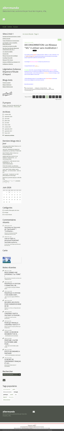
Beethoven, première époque (9, 177)
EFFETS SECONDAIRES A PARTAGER (12, 352)
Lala (5, 239)
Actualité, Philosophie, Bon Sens (11, 210)
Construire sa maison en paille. (10, 46)
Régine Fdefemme (7, 84)
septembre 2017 (8, 131)
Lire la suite (17, 106)
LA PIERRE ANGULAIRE (12, 146)
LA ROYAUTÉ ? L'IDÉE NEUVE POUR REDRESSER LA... (11, 161)
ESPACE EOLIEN (6, 38)
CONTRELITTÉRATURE (15, 151)
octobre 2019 (8, 127)
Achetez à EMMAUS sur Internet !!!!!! (11, 62)
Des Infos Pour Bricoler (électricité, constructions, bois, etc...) (11, 48)
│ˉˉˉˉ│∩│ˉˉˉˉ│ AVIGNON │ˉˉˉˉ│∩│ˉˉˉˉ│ (11, 181)
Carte (5, 250)
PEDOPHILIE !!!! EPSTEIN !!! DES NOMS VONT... (12, 294)
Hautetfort (34, 425)
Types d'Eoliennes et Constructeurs (11, 40)
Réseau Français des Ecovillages (10, 55)
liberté (5, 397)
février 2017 (7, 133)
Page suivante (58, 99)
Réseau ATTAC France (8, 60)
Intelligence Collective (8, 64)
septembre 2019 (8, 129)
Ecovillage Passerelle (7, 58)
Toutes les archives (9, 135)
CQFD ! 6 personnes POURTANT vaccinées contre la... (11, 240)
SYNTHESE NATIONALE (15, 167)
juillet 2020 (7, 120)
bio (16, 394)
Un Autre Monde (8, 214)
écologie (6, 212)
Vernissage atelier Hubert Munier (10, 146)
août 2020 (7, 118)
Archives (10, 27)
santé (11, 394)
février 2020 (7, 124)
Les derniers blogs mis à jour (24, 426)
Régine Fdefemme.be (8, 86)
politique (5, 394)
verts (13, 389)
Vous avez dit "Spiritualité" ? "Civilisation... (12, 229)
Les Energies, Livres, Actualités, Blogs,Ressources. (10, 43)
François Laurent (6, 82)
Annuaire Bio (5, 53)
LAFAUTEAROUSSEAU (8, 164)
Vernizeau (7, 227)
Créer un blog (30, 425)
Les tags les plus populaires (40, 426)
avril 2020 (7, 122)
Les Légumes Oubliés (7, 51)
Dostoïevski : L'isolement (8, 174)
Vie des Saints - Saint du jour (12, 171)
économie (11, 397)
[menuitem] (5, 27)
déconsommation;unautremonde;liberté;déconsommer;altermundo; (39, 89)
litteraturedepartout (7, 154)
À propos (15, 27)
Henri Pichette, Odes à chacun (10, 153)
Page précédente (28, 96)
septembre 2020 (8, 116)
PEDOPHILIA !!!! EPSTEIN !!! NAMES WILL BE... (12, 285)
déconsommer (6, 399)
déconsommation (7, 392)
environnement (6, 389)
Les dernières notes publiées (32, 426)
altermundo (11, 8)
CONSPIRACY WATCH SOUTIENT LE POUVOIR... (12, 314)
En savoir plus (50, 429)
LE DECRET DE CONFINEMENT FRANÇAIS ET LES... (12, 361)
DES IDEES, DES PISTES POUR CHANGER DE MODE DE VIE (12, 304)
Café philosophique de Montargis (10, 174)
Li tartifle (5, 181)
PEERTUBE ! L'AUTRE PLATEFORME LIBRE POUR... (11, 342)
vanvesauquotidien (7, 159)
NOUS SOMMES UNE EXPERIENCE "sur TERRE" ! (12, 274)
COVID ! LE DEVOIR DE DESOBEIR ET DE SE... (11, 333)
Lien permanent (28, 88)
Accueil (4, 27)
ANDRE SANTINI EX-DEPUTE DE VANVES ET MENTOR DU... (10, 157)
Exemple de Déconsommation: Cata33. (12, 36)
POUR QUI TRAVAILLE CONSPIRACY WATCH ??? (12, 324)
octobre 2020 (8, 114)
